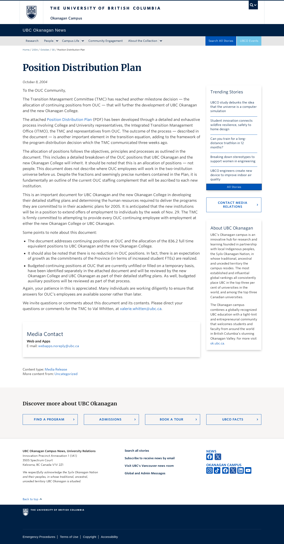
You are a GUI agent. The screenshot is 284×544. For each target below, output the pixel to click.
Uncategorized (66, 374)
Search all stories (137, 450)
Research (32, 40)
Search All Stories (221, 40)
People (48, 40)
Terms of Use (69, 536)
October (44, 49)
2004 (35, 49)
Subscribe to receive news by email (150, 458)
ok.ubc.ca (217, 343)
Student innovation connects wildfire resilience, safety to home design (231, 125)
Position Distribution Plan (69, 119)
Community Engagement (105, 40)
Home (26, 49)
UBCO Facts (232, 419)
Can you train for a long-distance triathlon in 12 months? (228, 143)
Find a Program (49, 419)
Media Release (56, 369)
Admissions (110, 419)
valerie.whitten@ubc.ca (140, 309)
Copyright (89, 536)
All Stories (234, 187)
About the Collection (142, 40)
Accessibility (109, 536)
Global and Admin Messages (145, 473)
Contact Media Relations (232, 205)
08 (53, 49)
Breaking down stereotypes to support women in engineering (232, 159)
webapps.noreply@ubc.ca (58, 346)
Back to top (32, 499)
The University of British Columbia (31, 12)
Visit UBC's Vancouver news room (149, 465)
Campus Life (70, 40)
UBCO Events (249, 40)
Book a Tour (171, 419)
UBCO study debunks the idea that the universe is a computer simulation (233, 107)
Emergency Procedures (39, 536)
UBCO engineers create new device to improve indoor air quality (231, 175)
